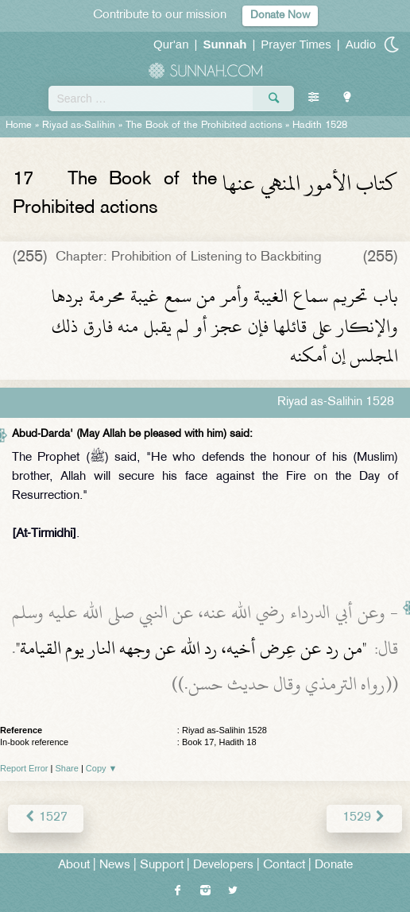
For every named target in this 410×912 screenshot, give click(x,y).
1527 (46, 818)
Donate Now (280, 15)
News (114, 865)
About (74, 865)
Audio (361, 44)
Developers (223, 865)
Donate (334, 865)
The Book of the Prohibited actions (204, 125)
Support (162, 865)
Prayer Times (296, 44)
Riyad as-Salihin (78, 125)
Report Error (24, 768)
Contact (284, 865)
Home (19, 125)
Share (67, 768)
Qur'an (171, 44)
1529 (364, 818)
